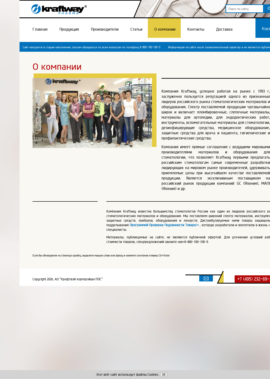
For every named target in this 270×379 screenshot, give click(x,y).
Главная (40, 29)
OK (164, 374)
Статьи (136, 29)
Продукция (69, 29)
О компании (164, 29)
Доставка (224, 29)
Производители (105, 29)
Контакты (195, 29)
